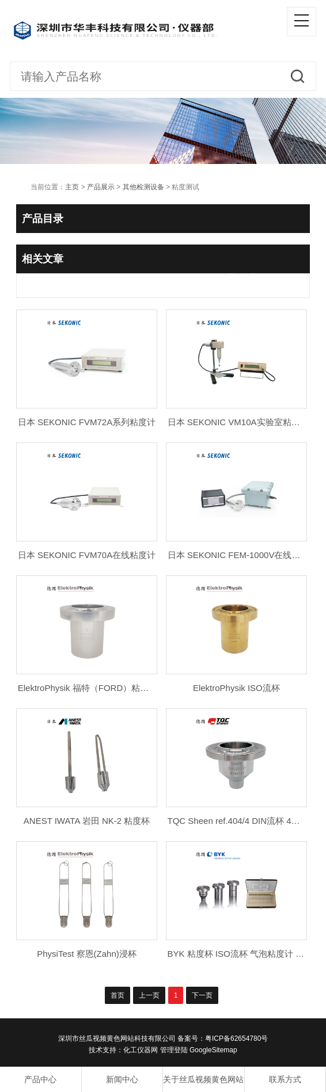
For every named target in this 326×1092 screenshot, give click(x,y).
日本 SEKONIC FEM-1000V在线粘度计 (243, 555)
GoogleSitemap (213, 1050)
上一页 (149, 995)
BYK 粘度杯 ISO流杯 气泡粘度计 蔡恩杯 (245, 954)
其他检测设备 (143, 187)
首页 (117, 995)
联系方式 (285, 1079)
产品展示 (101, 187)
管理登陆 (174, 1050)
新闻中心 (122, 1079)
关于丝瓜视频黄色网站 (203, 1079)
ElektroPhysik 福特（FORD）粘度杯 (88, 688)
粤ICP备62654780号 (236, 1038)
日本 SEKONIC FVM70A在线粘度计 (87, 555)
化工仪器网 (140, 1050)
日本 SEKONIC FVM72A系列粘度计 (87, 422)
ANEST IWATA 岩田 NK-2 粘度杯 (87, 821)
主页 (72, 187)
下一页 (202, 995)
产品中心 (40, 1079)
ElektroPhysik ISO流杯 (236, 688)
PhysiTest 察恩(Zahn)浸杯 (87, 954)
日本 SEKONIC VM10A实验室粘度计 (238, 422)
